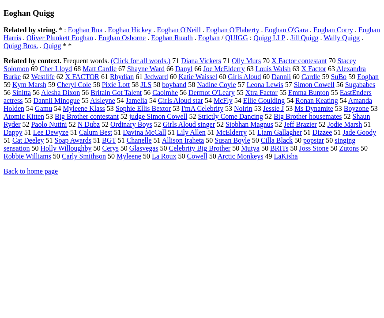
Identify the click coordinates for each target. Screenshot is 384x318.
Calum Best (95, 132)
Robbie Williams (27, 156)
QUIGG (236, 38)
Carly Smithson (84, 156)
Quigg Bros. (21, 45)
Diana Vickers (201, 60)
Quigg (52, 45)
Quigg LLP (269, 38)
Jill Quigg (304, 38)
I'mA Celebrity (202, 108)
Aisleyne (102, 100)
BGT (109, 140)
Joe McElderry (224, 68)
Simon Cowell (314, 84)
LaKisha (285, 156)
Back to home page (31, 171)
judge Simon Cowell (158, 116)
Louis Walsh (273, 68)
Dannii (281, 76)
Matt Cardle (100, 68)
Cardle (310, 76)
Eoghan (209, 38)
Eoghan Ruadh (172, 38)
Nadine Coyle (216, 84)
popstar (313, 140)
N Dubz (89, 124)
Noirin (243, 108)
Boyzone (356, 108)
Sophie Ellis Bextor (143, 108)
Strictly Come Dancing (230, 116)
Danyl (183, 68)
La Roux (164, 156)
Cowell (197, 156)
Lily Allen (191, 132)
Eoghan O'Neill (179, 30)
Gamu (43, 108)
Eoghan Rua (85, 30)
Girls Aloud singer (189, 124)
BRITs (279, 148)
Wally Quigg (342, 38)
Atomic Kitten (24, 116)
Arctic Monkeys (241, 156)
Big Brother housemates (308, 116)
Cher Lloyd (56, 68)
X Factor (313, 68)
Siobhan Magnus (249, 124)
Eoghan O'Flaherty (233, 30)
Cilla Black (277, 140)
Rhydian (122, 76)
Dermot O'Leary (211, 92)
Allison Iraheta (183, 140)
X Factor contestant (299, 60)
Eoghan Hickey (129, 30)
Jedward (156, 76)
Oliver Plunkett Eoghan (59, 38)
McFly (223, 100)
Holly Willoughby (66, 148)
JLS (145, 84)
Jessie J (273, 108)
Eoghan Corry (333, 30)
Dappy (13, 132)
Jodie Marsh (345, 124)
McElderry (231, 132)
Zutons (349, 148)
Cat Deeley (28, 140)
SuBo (339, 76)
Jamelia (136, 100)
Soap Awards (73, 140)
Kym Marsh (29, 84)
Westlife (43, 76)
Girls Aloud (244, 76)
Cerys (110, 148)
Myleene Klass (84, 108)
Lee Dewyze (50, 132)
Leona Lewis (265, 84)
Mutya (250, 148)
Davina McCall (144, 132)
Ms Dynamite (313, 108)
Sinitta (21, 92)
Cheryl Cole (74, 84)
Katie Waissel (197, 76)
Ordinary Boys (131, 124)
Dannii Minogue (57, 100)
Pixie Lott (116, 84)
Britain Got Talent (116, 92)
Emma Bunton (308, 92)
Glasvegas (143, 148)
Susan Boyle (232, 140)
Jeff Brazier (300, 124)
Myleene (129, 156)
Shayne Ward (146, 68)
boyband (174, 84)
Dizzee (322, 132)
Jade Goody (359, 132)
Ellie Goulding (264, 100)
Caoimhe (165, 92)
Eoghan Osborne (122, 38)
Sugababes (360, 84)
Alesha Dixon (60, 92)
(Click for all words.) (140, 60)
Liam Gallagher (279, 132)
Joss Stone (313, 148)
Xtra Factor (261, 92)
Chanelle (139, 140)
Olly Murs (246, 60)
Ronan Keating (316, 100)
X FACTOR (82, 76)
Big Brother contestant (87, 116)
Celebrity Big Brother (200, 148)
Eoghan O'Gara (286, 30)
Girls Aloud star (180, 100)
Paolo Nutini (49, 124)
